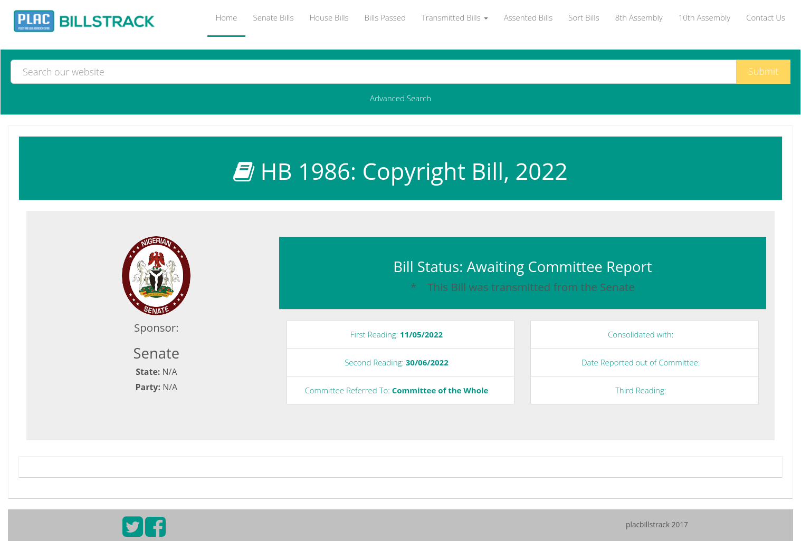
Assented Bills (528, 17)
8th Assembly (639, 17)
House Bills (328, 17)
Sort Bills (583, 17)
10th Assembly (705, 17)
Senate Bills (273, 17)
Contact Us (765, 17)
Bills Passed (385, 17)
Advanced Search (400, 98)
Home (226, 17)
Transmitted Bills (455, 17)
